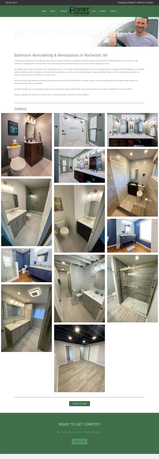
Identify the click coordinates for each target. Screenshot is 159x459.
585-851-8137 (11, 2)
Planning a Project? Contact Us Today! (135, 2)
